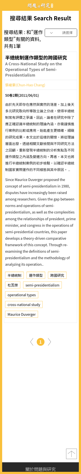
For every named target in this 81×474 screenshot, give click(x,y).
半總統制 (14, 276)
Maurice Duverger (22, 315)
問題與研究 (40, 5)
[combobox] (61, 33)
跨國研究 (57, 276)
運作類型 (36, 276)
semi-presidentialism (42, 286)
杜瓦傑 (13, 286)
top (71, 454)
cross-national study (24, 305)
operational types (22, 296)
